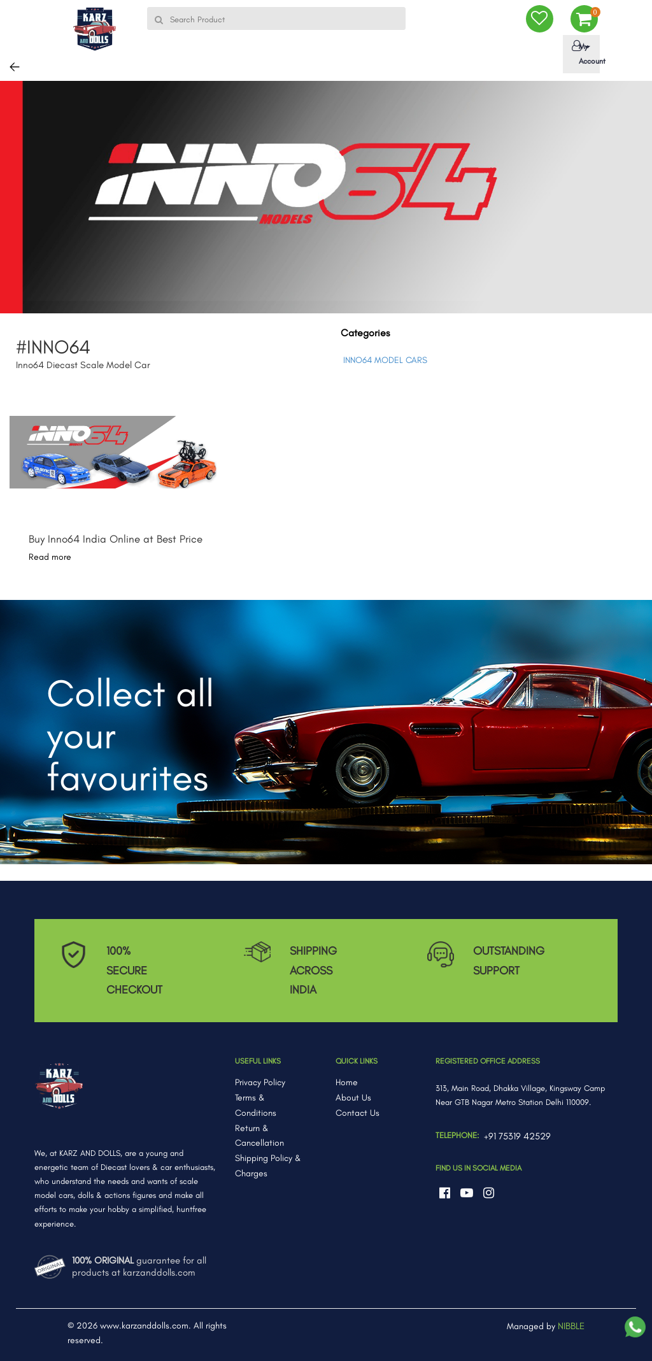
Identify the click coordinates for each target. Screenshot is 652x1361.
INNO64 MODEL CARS (385, 360)
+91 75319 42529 (517, 1136)
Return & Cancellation (259, 1136)
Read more (50, 557)
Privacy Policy (260, 1082)
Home (347, 1082)
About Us (353, 1097)
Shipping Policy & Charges (268, 1166)
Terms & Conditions (255, 1105)
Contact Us (357, 1113)
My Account (583, 53)
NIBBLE (571, 1326)
